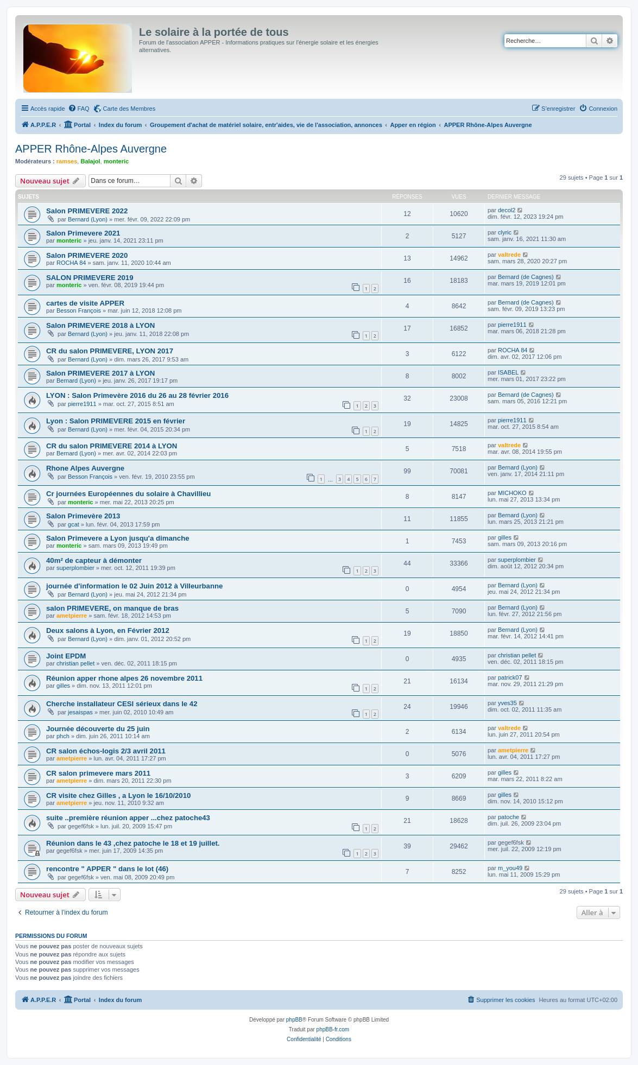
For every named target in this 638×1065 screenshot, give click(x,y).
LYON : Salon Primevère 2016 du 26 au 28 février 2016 (137, 395)
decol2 (506, 210)
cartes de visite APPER (85, 303)
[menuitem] (79, 108)
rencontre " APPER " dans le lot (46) (107, 869)
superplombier (75, 568)
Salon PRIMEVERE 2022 (87, 211)
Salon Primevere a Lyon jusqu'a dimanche (117, 538)
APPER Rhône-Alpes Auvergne (91, 149)
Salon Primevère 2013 (83, 516)
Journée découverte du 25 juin (98, 729)
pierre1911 (512, 324)
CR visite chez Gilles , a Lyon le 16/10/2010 (118, 795)
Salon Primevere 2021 (83, 233)
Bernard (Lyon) (88, 219)
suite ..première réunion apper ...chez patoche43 (128, 818)
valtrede (509, 254)
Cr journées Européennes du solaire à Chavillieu (128, 494)
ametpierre (71, 615)
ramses (67, 161)
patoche (508, 817)
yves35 (507, 703)
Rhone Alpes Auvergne (85, 468)
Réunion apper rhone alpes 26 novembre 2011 (124, 678)
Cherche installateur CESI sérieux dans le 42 (122, 704)
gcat (73, 524)
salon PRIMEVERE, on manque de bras (112, 608)
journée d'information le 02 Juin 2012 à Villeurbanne (134, 586)
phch (63, 736)
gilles (504, 537)
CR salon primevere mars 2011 (98, 773)
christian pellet (75, 663)
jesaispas (80, 712)
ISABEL (508, 372)
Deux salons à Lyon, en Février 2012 (107, 630)
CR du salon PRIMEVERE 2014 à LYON (111, 446)
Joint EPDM (66, 656)
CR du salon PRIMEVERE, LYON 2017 (109, 351)
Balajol (90, 161)
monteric (116, 161)
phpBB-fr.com (333, 1029)
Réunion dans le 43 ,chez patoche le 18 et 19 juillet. (133, 843)
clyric (504, 232)
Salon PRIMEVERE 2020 (87, 255)
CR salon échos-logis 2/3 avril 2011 (106, 751)
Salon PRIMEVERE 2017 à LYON (100, 373)
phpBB (294, 1020)
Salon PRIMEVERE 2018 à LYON (100, 325)
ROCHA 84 (71, 262)
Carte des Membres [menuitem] (129, 108)
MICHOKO (512, 493)
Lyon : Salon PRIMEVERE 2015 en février (115, 421)
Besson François (78, 310)
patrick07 (510, 677)
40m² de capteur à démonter (94, 560)
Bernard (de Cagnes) (526, 277)
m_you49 (510, 868)
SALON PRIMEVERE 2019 (90, 278)
